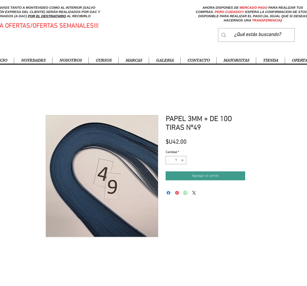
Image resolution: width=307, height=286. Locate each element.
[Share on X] (194, 193)
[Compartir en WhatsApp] (185, 193)
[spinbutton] (176, 160)
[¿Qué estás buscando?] (257, 35)
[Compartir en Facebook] (168, 193)
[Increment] (183, 160)
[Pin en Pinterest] (177, 193)
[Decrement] (169, 160)
